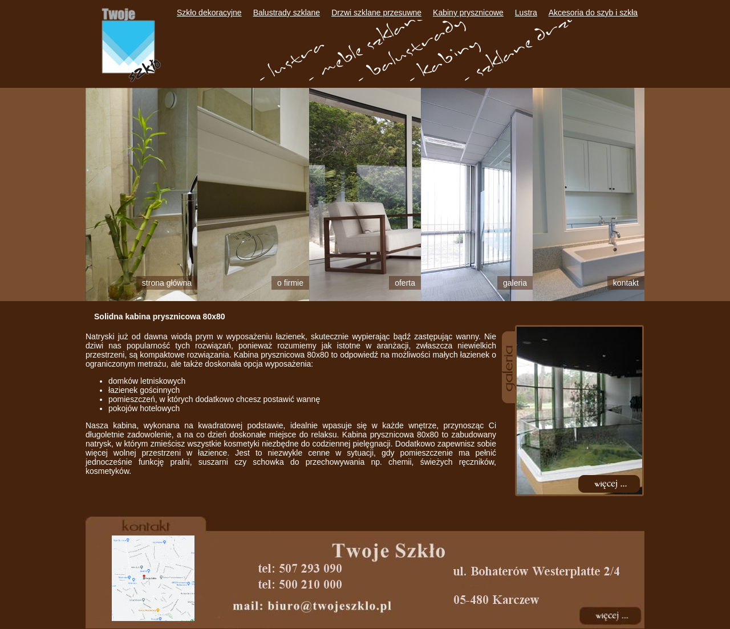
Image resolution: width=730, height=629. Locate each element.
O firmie (290, 282)
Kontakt (626, 282)
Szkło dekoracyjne (209, 12)
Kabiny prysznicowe (468, 12)
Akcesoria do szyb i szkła (593, 12)
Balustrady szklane (287, 12)
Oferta (405, 282)
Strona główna (167, 282)
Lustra (526, 12)
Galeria (515, 282)
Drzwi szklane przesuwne (376, 12)
